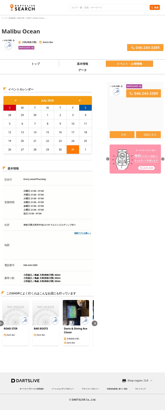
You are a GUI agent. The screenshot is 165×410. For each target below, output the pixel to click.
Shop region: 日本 (138, 380)
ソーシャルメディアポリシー (63, 389)
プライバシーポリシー (90, 389)
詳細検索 (12, 18)
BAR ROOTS (41, 328)
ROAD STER (10, 328)
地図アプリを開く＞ (82, 233)
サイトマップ (140, 389)
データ (82, 70)
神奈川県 (20, 18)
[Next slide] (94, 323)
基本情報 (82, 64)
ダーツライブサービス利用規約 (32, 389)
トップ (4, 18)
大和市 (28, 18)
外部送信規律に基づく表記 (117, 389)
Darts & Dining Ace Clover (75, 330)
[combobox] (108, 7)
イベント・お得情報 (129, 64)
